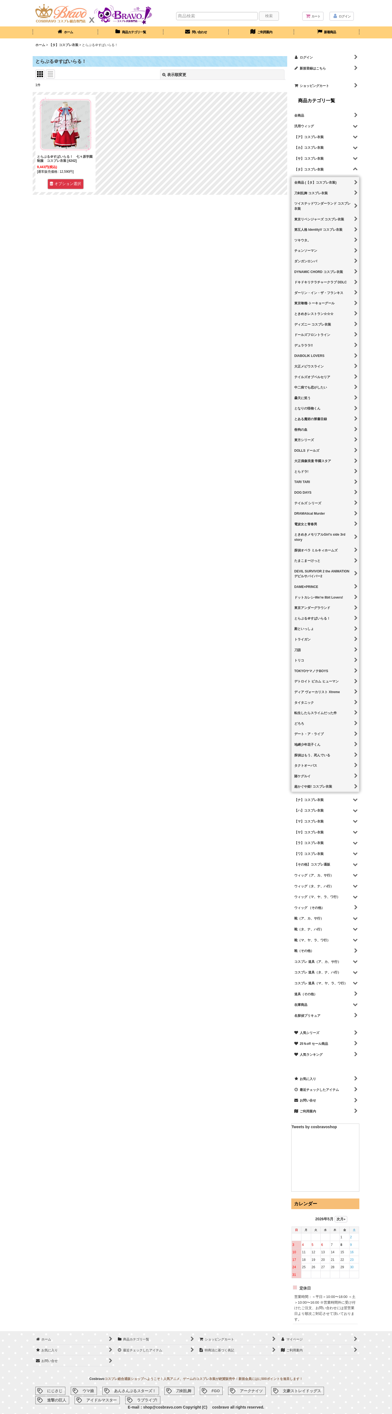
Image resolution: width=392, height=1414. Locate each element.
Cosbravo (96, 1379)
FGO (216, 1391)
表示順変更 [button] (174, 74)
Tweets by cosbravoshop (314, 1127)
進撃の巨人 (56, 1400)
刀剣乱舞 (183, 1391)
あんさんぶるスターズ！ (135, 1391)
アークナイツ (251, 1391)
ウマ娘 (88, 1391)
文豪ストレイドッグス (302, 1391)
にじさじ (54, 1391)
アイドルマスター (101, 1400)
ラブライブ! (147, 1400)
